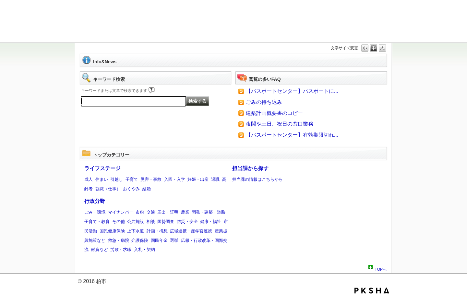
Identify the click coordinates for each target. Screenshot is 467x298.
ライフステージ (102, 168)
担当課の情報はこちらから (257, 179)
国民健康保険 (112, 231)
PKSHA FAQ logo (371, 290)
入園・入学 (174, 179)
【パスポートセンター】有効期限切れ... (292, 135)
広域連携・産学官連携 (191, 231)
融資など (99, 249)
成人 (88, 179)
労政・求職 (120, 249)
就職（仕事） (108, 188)
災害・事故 (151, 179)
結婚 (146, 188)
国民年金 (159, 240)
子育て (132, 179)
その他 (118, 221)
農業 (185, 212)
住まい (101, 179)
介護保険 (139, 240)
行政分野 (94, 201)
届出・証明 (167, 212)
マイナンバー (120, 212)
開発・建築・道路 (208, 212)
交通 (151, 212)
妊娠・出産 (198, 179)
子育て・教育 (97, 221)
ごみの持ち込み (264, 102)
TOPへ (381, 268)
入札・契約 (144, 249)
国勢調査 (165, 221)
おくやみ (131, 188)
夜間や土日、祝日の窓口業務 (279, 124)
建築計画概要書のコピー (274, 113)
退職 (215, 179)
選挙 (174, 240)
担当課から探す (250, 168)
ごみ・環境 (94, 212)
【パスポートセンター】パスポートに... (292, 91)
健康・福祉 (210, 221)
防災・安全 (187, 221)
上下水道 (135, 231)
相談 (151, 221)
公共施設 (135, 221)
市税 (140, 212)
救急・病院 (118, 240)
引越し (116, 179)
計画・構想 (157, 231)
